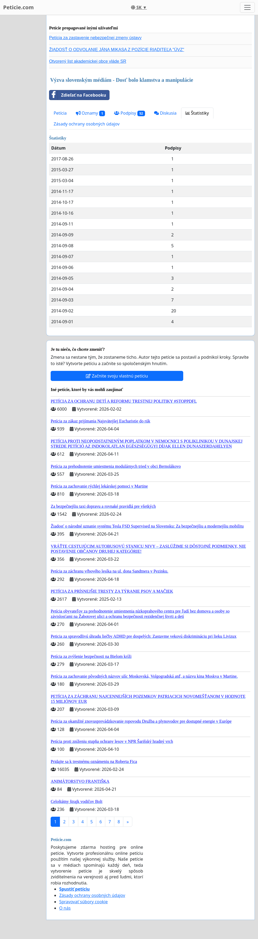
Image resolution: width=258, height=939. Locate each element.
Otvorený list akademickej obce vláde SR (87, 61)
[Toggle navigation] (247, 7)
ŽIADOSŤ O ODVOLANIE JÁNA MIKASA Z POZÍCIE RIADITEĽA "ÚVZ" (116, 49)
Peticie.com (18, 7)
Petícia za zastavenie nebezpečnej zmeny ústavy (95, 37)
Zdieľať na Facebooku (77, 95)
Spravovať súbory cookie (83, 902)
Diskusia (165, 113)
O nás (65, 908)
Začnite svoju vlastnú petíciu (117, 376)
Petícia (60, 113)
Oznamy (90, 113)
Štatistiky (197, 113)
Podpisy (129, 113)
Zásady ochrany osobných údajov (87, 124)
